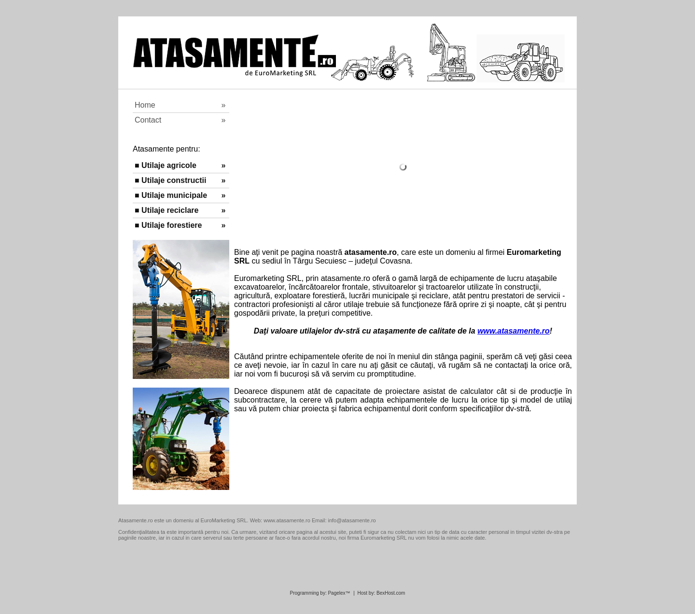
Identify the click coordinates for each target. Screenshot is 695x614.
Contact (178, 120)
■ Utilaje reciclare (175, 210)
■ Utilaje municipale (176, 195)
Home (177, 105)
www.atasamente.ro (513, 331)
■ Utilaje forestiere (177, 225)
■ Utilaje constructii (176, 180)
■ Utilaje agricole (175, 165)
